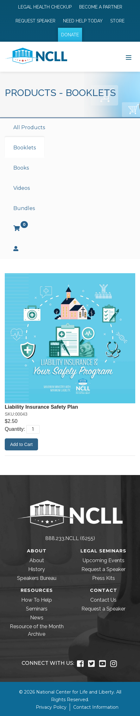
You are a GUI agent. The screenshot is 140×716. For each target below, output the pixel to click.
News (36, 618)
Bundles (24, 208)
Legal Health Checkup (45, 6)
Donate (70, 34)
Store (117, 20)
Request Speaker (35, 20)
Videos (21, 188)
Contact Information (95, 707)
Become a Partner (100, 6)
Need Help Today (83, 20)
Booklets (24, 148)
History (36, 569)
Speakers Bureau (36, 578)
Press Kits (103, 578)
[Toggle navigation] (128, 57)
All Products (29, 127)
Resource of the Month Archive (37, 630)
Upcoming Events (103, 560)
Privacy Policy (51, 707)
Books (21, 168)
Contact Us (103, 600)
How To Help (36, 600)
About (36, 560)
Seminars (37, 609)
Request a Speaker (103, 569)
